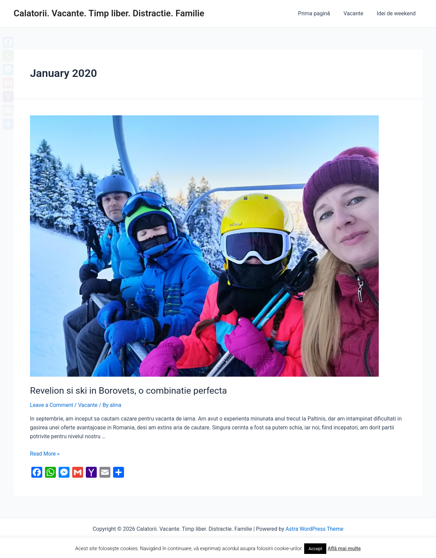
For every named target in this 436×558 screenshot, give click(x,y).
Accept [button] (315, 548)
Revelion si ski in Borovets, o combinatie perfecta (126, 390)
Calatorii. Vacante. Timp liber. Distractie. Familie (109, 13)
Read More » (45, 453)
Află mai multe (344, 548)
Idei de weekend (397, 13)
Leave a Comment (52, 404)
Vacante (357, 13)
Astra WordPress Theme (314, 528)
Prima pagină (320, 13)
